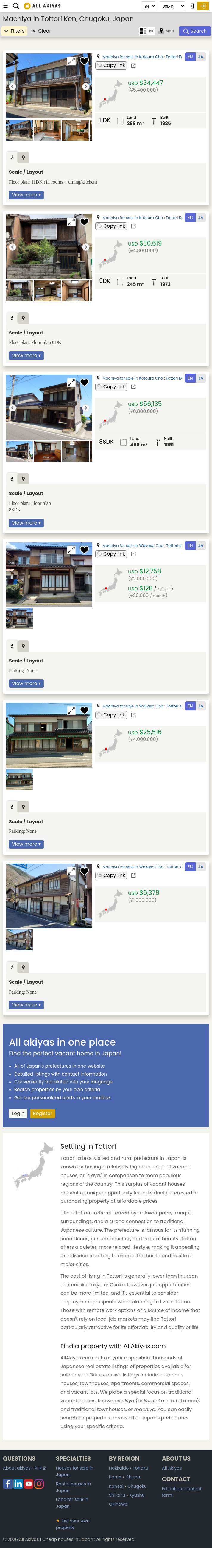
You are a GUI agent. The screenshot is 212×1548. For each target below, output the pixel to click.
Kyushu (137, 1495)
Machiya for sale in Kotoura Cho (132, 56)
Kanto (115, 1477)
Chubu (133, 1477)
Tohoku (140, 1468)
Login (18, 1113)
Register (42, 1113)
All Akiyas (172, 1468)
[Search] (195, 31)
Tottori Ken (176, 56)
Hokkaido (119, 1468)
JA (200, 57)
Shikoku (117, 1495)
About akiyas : (24, 1468)
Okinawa (118, 1504)
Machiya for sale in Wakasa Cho (132, 545)
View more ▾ (26, 194)
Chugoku (137, 1486)
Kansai (116, 1486)
